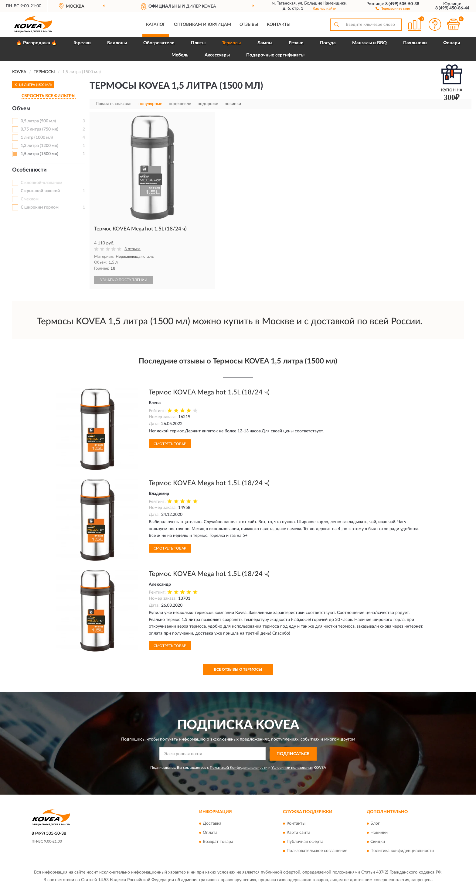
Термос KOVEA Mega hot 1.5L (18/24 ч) (209, 392)
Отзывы (249, 24)
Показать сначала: (113, 104)
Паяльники (415, 43)
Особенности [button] (29, 170)
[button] (393, 8)
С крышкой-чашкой (40, 191)
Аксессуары (217, 55)
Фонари (451, 43)
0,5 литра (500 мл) (38, 121)
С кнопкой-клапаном (41, 183)
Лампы (264, 43)
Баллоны (117, 43)
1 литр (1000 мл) (37, 137)
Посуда (328, 43)
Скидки (377, 842)
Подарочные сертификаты (275, 55)
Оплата (210, 833)
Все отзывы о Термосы (238, 669)
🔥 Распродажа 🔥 (36, 43)
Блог (375, 824)
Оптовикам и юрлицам (202, 24)
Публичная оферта (305, 842)
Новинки (379, 833)
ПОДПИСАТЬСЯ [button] (293, 754)
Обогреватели (159, 43)
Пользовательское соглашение (317, 851)
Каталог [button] (155, 24)
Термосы (231, 43)
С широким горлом (40, 207)
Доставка (212, 824)
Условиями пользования (292, 767)
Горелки (82, 43)
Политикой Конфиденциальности (238, 767)
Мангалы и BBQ (369, 43)
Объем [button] (21, 108)
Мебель (180, 55)
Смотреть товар (170, 444)
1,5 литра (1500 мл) (39, 154)
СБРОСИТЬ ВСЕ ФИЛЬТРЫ (49, 96)
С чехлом (30, 199)
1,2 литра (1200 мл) (39, 146)
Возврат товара (218, 842)
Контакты (279, 24)
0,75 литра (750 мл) (39, 129)
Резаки (296, 43)
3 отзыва (132, 249)
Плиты (198, 43)
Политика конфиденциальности (402, 851)
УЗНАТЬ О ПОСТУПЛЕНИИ (123, 280)
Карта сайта (298, 833)
